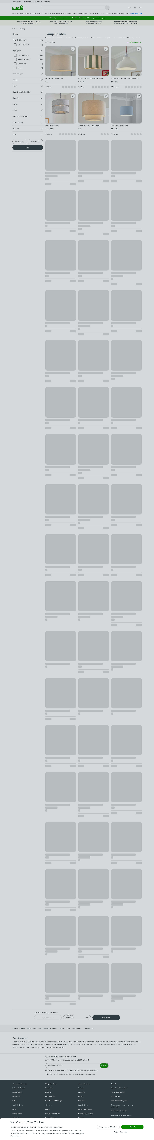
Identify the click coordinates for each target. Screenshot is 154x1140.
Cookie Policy (76, 1133)
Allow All (132, 1127)
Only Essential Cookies (108, 1127)
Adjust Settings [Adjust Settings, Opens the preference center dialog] (120, 1132)
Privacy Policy (15, 1136)
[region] (77, 1129)
